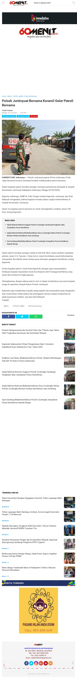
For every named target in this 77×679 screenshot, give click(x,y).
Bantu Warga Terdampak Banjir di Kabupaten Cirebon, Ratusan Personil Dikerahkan (29, 568)
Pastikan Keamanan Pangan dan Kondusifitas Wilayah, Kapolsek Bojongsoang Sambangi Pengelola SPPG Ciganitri (29, 541)
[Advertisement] (38, 70)
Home (4, 96)
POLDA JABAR (18, 96)
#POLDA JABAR (18, 306)
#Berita (6, 306)
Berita (10, 96)
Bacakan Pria (22, 116)
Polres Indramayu (30, 96)
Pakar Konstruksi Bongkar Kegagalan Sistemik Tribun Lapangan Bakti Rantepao (32, 499)
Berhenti (33, 116)
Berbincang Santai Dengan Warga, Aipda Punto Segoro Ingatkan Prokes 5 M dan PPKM (29, 555)
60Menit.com (45, 674)
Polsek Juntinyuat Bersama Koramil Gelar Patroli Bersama (37, 103)
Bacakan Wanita (9, 116)
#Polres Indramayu (35, 306)
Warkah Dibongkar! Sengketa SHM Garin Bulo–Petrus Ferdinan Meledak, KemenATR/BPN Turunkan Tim (29, 527)
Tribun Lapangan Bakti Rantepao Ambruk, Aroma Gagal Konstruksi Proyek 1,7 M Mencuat (30, 513)
